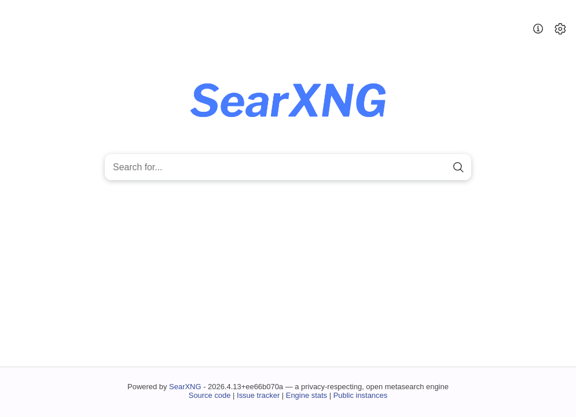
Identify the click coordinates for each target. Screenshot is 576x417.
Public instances (360, 395)
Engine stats (306, 395)
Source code (210, 395)
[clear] (438, 167)
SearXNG (185, 386)
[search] (459, 167)
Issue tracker (258, 395)
